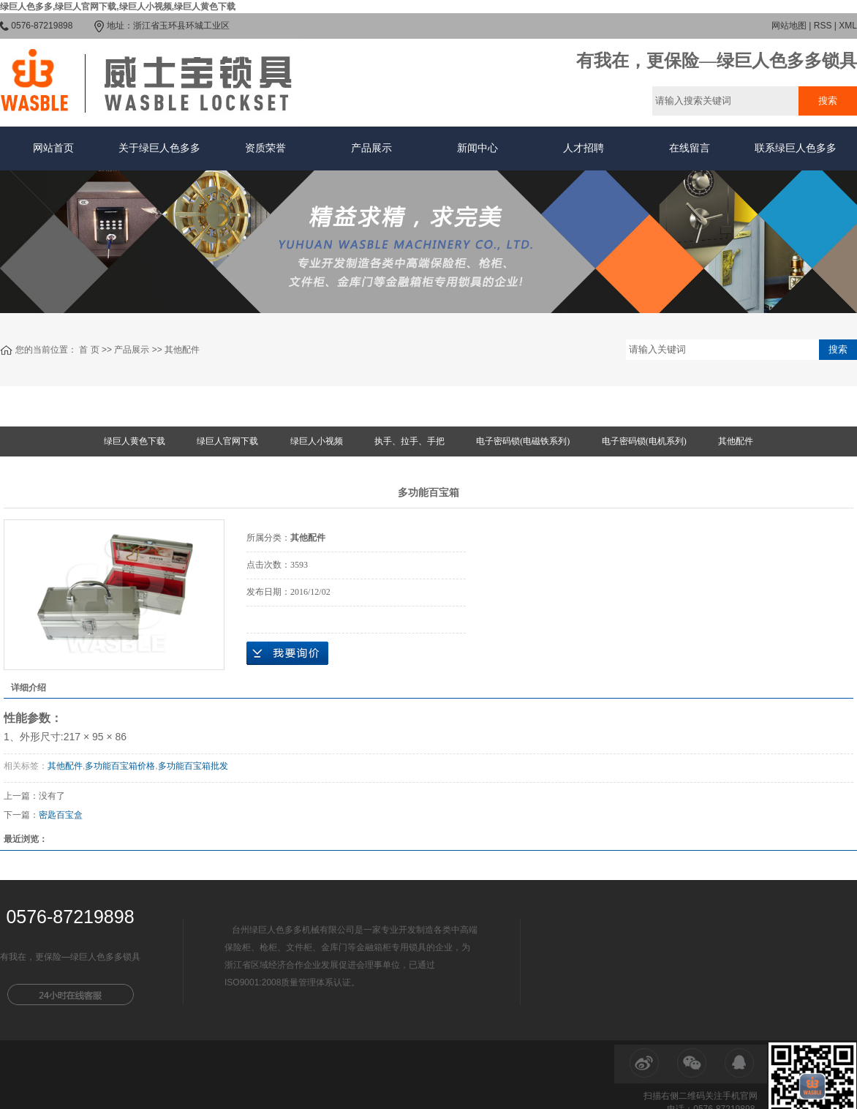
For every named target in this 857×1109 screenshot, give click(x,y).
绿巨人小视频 (316, 441)
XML (848, 25)
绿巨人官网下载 (227, 441)
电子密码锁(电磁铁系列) (523, 441)
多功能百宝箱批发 (193, 766)
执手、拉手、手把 (409, 441)
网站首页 (53, 148)
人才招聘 (583, 148)
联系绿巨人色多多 (796, 148)
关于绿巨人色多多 (159, 148)
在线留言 (689, 148)
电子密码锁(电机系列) (644, 441)
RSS (823, 25)
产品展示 (371, 148)
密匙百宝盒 (61, 815)
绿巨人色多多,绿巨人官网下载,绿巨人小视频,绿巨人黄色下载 (117, 6)
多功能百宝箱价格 (120, 766)
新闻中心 (477, 148)
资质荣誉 (265, 148)
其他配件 (182, 350)
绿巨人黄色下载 (134, 441)
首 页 (89, 350)
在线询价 (287, 653)
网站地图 (789, 25)
